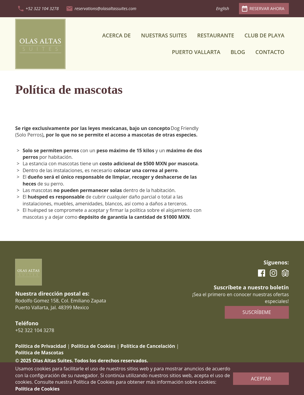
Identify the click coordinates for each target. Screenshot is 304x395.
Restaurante (215, 35)
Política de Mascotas (39, 352)
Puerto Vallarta (196, 51)
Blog (238, 51)
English (222, 8)
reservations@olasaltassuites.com (105, 8)
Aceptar (261, 378)
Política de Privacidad (40, 346)
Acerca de (116, 35)
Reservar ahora (266, 8)
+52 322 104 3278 (42, 8)
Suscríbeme (257, 312)
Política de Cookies (93, 346)
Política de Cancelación (148, 346)
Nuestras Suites (164, 35)
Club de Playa (264, 35)
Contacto (269, 51)
